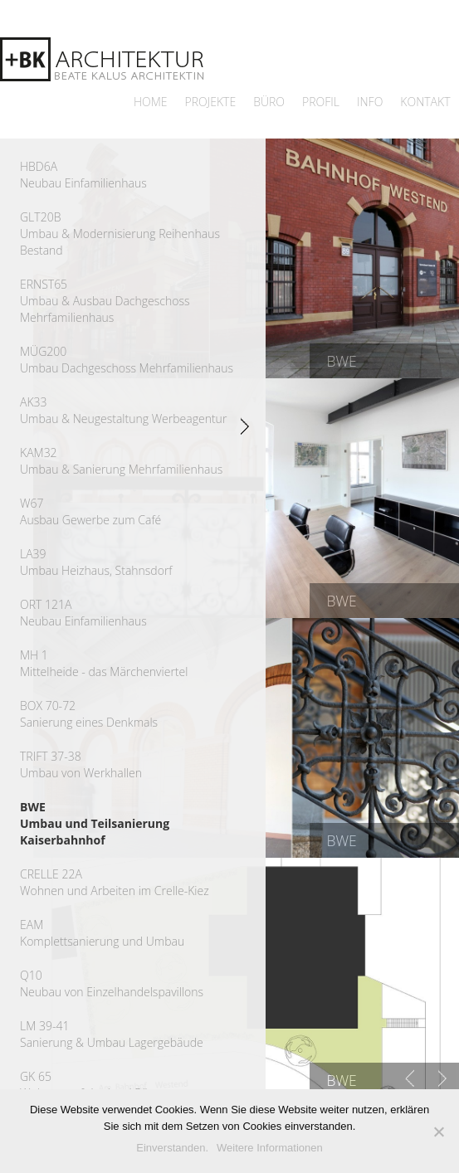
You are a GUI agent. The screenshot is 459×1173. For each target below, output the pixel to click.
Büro (269, 102)
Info (370, 102)
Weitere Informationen (270, 1147)
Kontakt (425, 102)
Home (151, 102)
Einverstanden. (172, 1147)
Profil (320, 102)
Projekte (211, 102)
